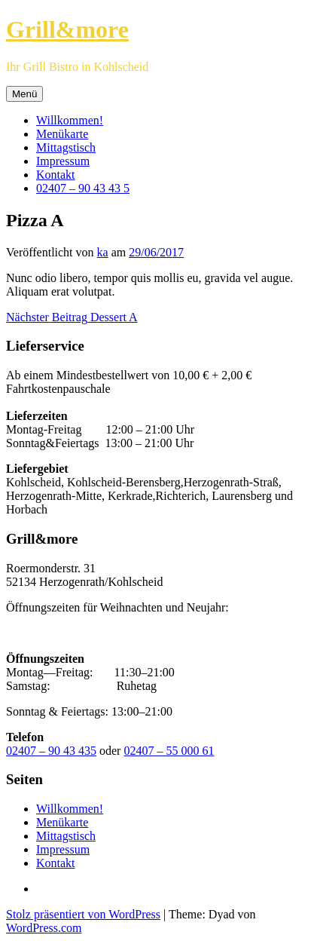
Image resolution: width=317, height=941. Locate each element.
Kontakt (55, 174)
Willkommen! (69, 120)
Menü (24, 94)
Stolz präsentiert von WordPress (83, 914)
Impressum (63, 161)
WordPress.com (43, 927)
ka (102, 252)
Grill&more (67, 29)
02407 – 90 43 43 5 (83, 188)
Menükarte (62, 133)
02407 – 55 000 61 (168, 750)
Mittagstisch (66, 147)
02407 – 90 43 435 (51, 750)
